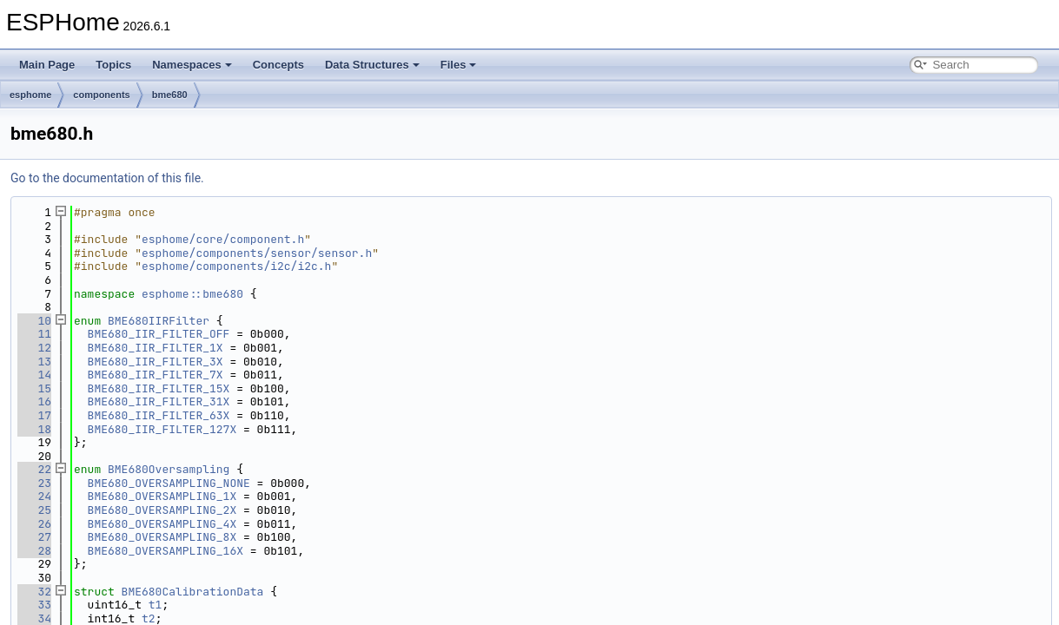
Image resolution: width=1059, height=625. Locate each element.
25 (34, 510)
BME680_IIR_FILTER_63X (159, 415)
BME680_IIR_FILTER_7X (155, 374)
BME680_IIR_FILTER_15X (159, 388)
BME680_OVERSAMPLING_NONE (169, 483)
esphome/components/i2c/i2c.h (236, 266)
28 (34, 550)
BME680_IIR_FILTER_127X (162, 429)
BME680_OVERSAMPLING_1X (162, 496)
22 (34, 469)
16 (34, 401)
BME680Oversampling (168, 469)
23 (34, 483)
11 (34, 333)
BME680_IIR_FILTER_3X (155, 361)
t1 (155, 604)
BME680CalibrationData (193, 591)
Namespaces (192, 64)
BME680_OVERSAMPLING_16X (165, 550)
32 (34, 591)
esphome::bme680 (192, 293)
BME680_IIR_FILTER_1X (155, 347)
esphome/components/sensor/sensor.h (257, 253)
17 (34, 415)
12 (34, 347)
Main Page (47, 64)
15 (34, 388)
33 (34, 604)
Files (458, 64)
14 (34, 374)
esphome (30, 94)
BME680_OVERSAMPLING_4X (162, 523)
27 (34, 537)
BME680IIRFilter (158, 320)
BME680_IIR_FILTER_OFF (159, 333)
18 (34, 429)
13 (34, 361)
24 (34, 496)
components (101, 94)
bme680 (170, 94)
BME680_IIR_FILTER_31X (159, 401)
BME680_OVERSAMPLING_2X (162, 510)
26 (34, 523)
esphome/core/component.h (223, 239)
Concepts (278, 64)
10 (34, 320)
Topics (113, 64)
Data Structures (372, 64)
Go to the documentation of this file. (107, 178)
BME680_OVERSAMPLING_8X (162, 537)
